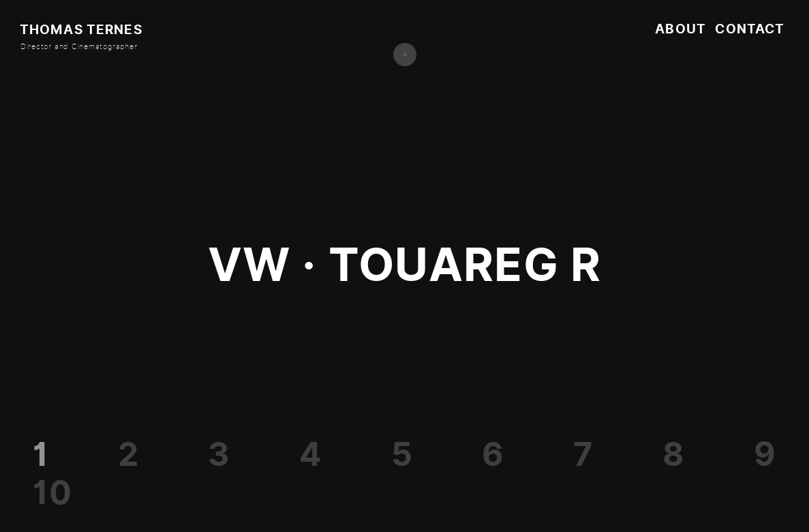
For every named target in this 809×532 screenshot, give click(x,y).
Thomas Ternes (81, 30)
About (680, 29)
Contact (749, 29)
